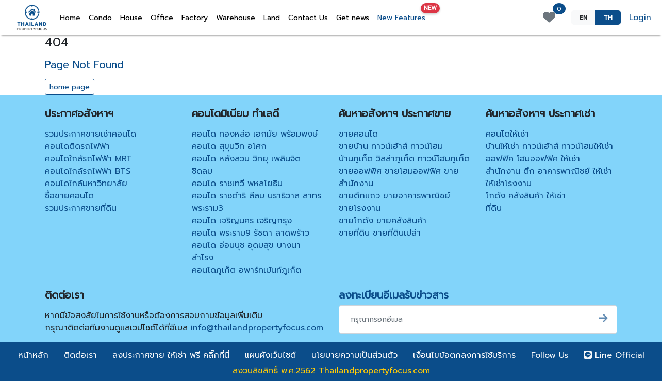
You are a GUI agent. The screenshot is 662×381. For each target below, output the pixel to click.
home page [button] (69, 86)
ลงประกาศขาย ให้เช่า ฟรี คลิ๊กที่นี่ (170, 355)
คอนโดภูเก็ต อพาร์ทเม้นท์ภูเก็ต (246, 270)
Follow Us (549, 355)
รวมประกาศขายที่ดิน (81, 208)
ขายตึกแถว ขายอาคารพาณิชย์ (394, 196)
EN (583, 17)
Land (271, 17)
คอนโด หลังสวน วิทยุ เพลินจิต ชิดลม (246, 165)
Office (162, 17)
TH (608, 17)
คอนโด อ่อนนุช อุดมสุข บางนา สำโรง (246, 251)
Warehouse (235, 17)
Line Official (614, 355)
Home (72, 17)
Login (640, 17)
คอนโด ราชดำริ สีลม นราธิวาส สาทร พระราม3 (256, 202)
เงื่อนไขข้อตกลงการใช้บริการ (464, 355)
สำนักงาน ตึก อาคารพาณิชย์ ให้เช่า (549, 171)
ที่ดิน (494, 208)
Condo (100, 17)
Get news (352, 17)
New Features (403, 15)
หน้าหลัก (33, 355)
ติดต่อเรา (80, 355)
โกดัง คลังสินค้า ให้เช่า (526, 196)
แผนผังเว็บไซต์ (270, 355)
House (131, 17)
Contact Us (308, 17)
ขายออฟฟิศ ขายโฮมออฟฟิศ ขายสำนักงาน (399, 177)
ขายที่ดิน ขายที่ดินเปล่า (380, 233)
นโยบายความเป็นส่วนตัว (354, 355)
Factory (194, 17)
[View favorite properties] (549, 17)
